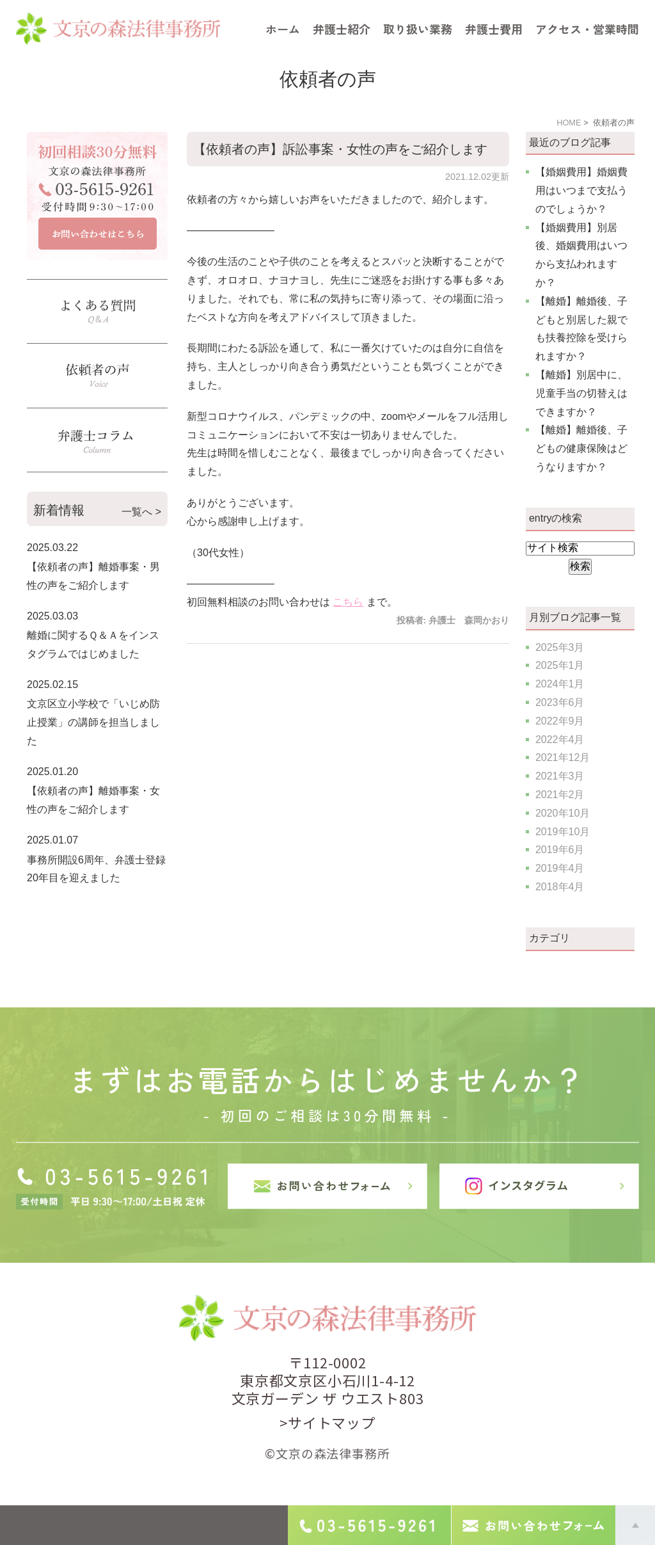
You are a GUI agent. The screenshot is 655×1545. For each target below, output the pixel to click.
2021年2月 (560, 794)
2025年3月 (560, 647)
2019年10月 (562, 831)
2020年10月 (562, 813)
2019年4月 (560, 868)
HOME (568, 122)
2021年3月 (560, 776)
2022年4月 (560, 739)
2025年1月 (560, 665)
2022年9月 (560, 721)
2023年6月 (560, 702)
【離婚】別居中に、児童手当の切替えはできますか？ (581, 393)
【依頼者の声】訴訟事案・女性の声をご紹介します (340, 149)
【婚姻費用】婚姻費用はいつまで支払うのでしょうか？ (581, 190)
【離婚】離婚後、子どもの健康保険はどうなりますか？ (581, 448)
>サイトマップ (327, 1422)
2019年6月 (560, 849)
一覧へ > (141, 511)
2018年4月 (560, 886)
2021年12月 (562, 757)
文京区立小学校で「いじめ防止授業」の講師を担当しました (93, 722)
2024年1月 (560, 683)
